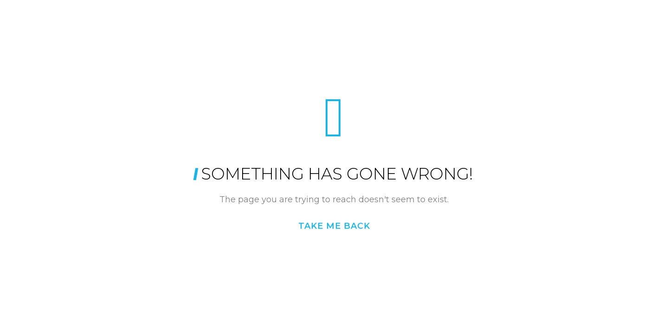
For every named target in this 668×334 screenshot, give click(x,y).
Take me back (334, 226)
